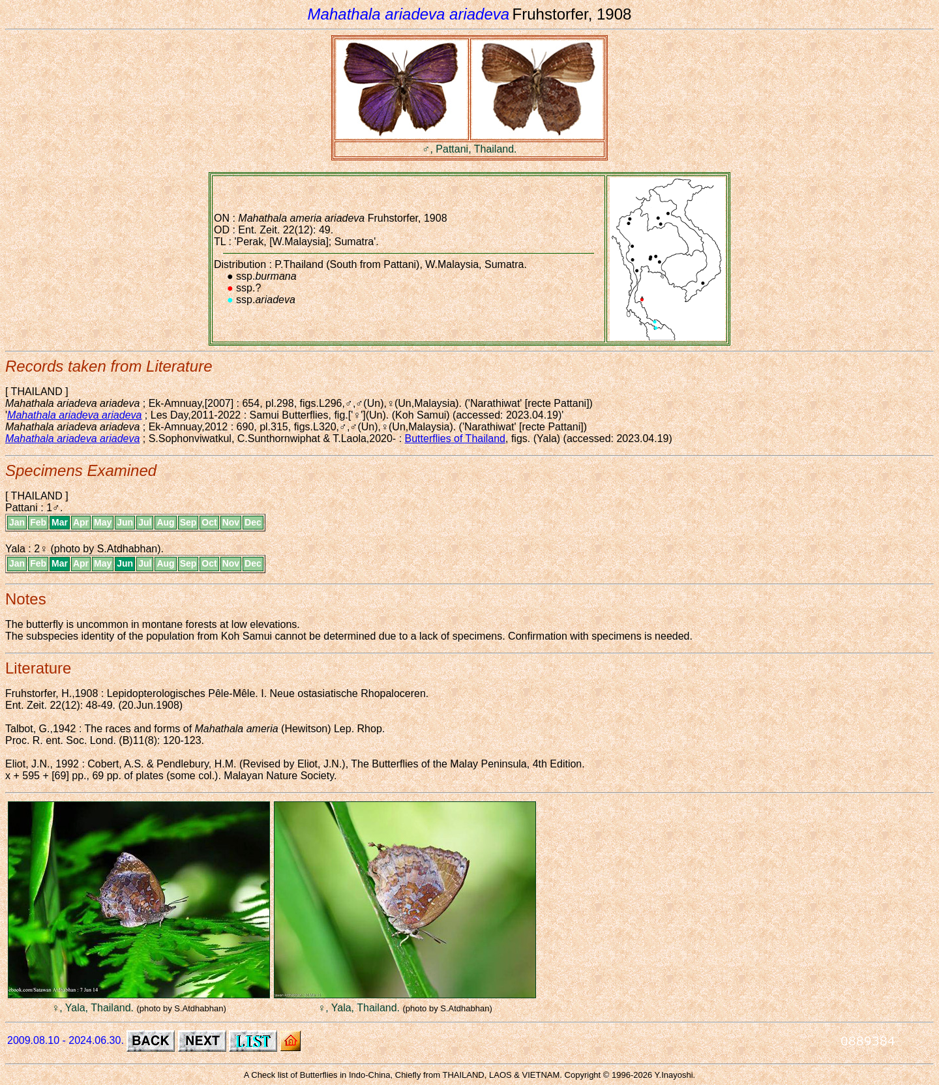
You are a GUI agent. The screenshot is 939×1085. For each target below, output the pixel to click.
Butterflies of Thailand (455, 438)
